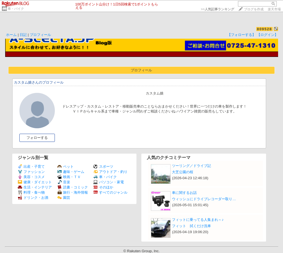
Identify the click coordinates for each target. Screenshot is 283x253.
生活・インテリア (35, 187)
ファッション (31, 172)
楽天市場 (274, 9)
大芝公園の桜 (182, 172)
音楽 (63, 182)
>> (217, 9)
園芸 (63, 198)
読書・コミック (72, 187)
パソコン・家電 (108, 182)
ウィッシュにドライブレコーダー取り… (204, 199)
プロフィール (40, 35)
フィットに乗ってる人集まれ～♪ (198, 220)
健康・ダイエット (35, 182)
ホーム (11, 35)
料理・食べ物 (31, 192)
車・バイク (16, 9)
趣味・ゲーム (70, 172)
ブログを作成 (254, 9)
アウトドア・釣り (110, 172)
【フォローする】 (241, 35)
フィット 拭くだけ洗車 (191, 226)
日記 (23, 35)
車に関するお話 (184, 193)
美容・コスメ (31, 177)
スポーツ (103, 166)
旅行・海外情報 (72, 192)
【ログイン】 (267, 35)
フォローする (37, 138)
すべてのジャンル (110, 192)
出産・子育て (31, 166)
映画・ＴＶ (69, 177)
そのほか (103, 187)
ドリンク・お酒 (33, 198)
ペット (65, 166)
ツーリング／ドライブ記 (191, 166)
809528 (264, 29)
